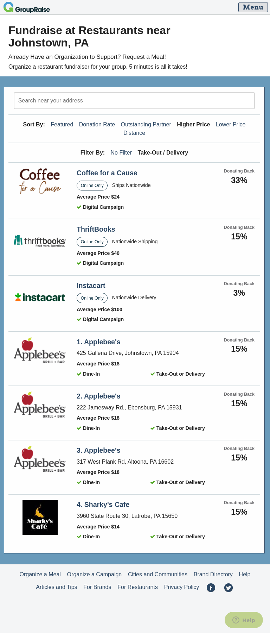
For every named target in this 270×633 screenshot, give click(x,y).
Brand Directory (213, 574)
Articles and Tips (56, 587)
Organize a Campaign (94, 574)
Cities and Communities (157, 574)
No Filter (121, 153)
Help (245, 574)
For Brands (97, 587)
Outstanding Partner (146, 124)
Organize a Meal (39, 574)
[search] (134, 100)
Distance (134, 133)
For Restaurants (137, 587)
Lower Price (230, 124)
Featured (62, 124)
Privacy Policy (181, 587)
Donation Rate (97, 124)
